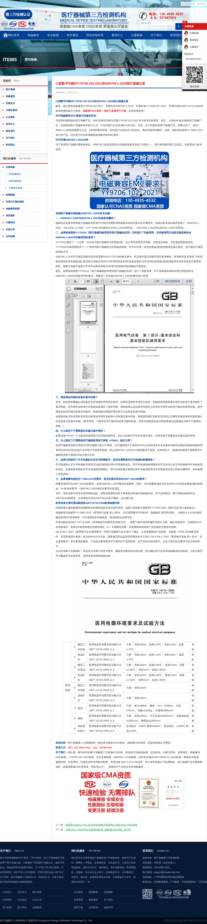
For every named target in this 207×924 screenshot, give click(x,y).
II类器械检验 (15, 181)
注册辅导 (191, 47)
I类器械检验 (15, 174)
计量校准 (10, 222)
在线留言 (37, 907)
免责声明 (108, 907)
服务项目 (10, 131)
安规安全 (10, 103)
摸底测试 (191, 40)
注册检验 (137, 35)
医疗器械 (10, 89)
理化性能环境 (95, 35)
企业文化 (22, 892)
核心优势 (37, 892)
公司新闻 (7, 899)
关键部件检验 (15, 188)
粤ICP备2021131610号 (195, 920)
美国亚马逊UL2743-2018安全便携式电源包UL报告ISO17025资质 (101, 824)
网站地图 (178, 920)
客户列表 (7, 907)
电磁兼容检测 (13, 208)
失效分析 (10, 229)
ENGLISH (190, 3)
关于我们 (156, 35)
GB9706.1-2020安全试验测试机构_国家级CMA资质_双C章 (98, 829)
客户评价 (22, 907)
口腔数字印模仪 (174, 59)
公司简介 (7, 892)
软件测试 (72, 35)
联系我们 (176, 35)
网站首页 (14, 35)
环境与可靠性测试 (15, 201)
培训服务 (10, 215)
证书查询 (93, 907)
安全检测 (53, 35)
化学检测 (10, 236)
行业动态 (22, 899)
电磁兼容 (33, 35)
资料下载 (78, 907)
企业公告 (37, 899)
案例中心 (117, 35)
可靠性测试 (11, 110)
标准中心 (10, 124)
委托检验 (159, 59)
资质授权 (78, 899)
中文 (202, 3)
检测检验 (10, 194)
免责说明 (168, 920)
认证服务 (10, 117)
